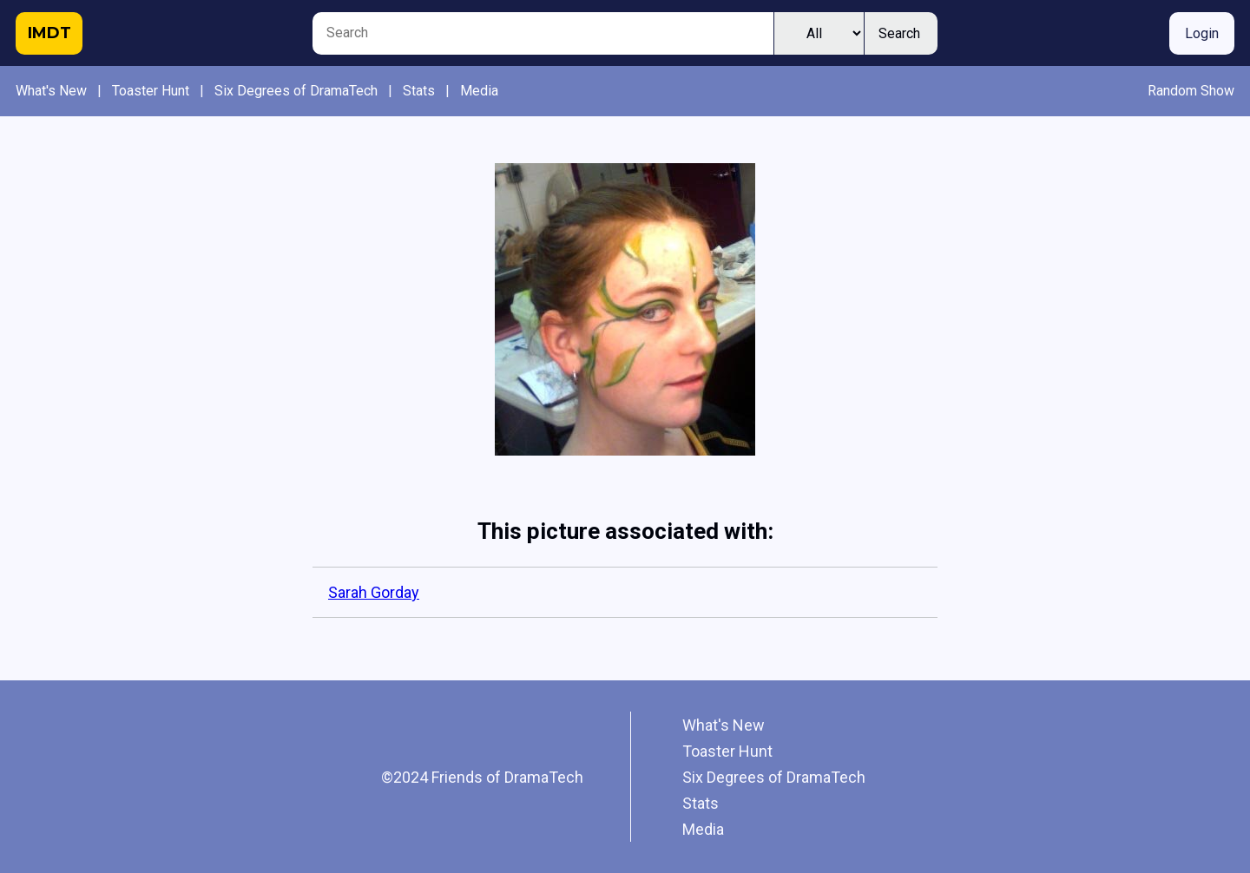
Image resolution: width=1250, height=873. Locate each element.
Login (1202, 33)
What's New (51, 90)
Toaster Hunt (150, 90)
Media (479, 90)
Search (899, 33)
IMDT (49, 33)
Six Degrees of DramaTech (296, 90)
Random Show (1191, 90)
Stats (419, 90)
